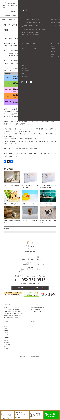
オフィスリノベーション (36, 376)
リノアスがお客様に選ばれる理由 (11, 361)
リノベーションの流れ (36, 363)
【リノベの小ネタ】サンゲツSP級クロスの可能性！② (30, 189)
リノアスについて (8, 356)
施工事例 (33, 373)
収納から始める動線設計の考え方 (38, 359)
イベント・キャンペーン (40, 15)
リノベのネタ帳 (9, 36)
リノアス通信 (7, 389)
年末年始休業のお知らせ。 (11, 252)
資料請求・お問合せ (38, 415)
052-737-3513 (30, 331)
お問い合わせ (39, 339)
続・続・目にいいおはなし (11, 274)
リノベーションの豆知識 (44, 11)
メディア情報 (52, 15)
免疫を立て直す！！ (9, 270)
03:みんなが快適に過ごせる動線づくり (12, 367)
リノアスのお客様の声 (10, 15)
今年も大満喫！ (8, 265)
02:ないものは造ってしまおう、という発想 (13, 365)
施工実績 (6, 400)
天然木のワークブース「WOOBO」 (12, 369)
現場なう (20, 15)
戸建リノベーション (35, 378)
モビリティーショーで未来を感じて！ (14, 261)
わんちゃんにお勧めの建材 (29, 223)
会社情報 (6, 373)
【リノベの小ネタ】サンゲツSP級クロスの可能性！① (48, 189)
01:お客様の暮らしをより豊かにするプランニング (15, 363)
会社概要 (6, 382)
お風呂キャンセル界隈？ (28, 206)
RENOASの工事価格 (35, 361)
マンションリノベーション (29, 11)
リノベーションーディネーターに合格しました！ (17, 240)
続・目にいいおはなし (10, 282)
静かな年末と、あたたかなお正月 (13, 235)
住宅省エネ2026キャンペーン (12, 206)
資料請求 (20, 339)
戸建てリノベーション (15, 11)
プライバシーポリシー (9, 386)
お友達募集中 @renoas (54, 414)
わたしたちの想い (8, 376)
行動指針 (6, 380)
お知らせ (6, 392)
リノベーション (35, 356)
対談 (5, 398)
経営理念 (6, 378)
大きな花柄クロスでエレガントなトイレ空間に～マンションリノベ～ (23, 244)
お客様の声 (6, 394)
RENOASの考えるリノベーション (11, 359)
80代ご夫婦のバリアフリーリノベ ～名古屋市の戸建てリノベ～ (21, 248)
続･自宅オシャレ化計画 (10, 278)
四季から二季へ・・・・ (10, 257)
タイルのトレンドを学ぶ (47, 206)
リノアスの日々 (28, 15)
